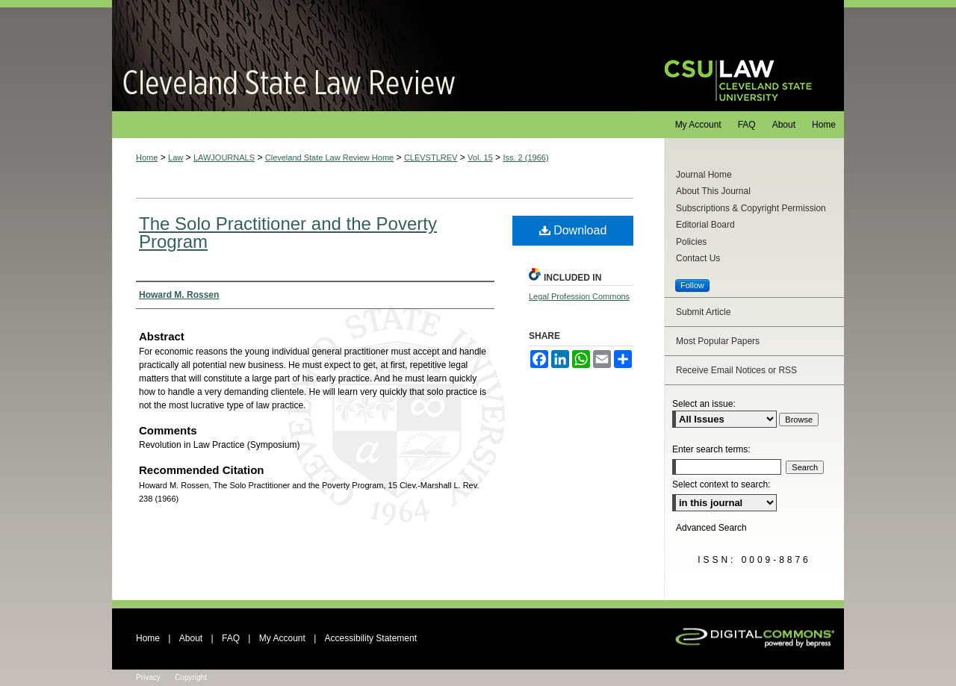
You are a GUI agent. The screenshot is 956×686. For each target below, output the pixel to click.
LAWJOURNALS (224, 157)
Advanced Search (711, 528)
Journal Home (704, 174)
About (190, 638)
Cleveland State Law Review (374, 55)
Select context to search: (721, 484)
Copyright (191, 677)
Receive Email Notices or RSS (736, 370)
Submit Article (703, 312)
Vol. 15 (480, 157)
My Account (282, 638)
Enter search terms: (711, 449)
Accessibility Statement (371, 638)
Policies (691, 242)
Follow (692, 285)
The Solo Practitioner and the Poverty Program (288, 232)
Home (147, 157)
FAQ (231, 638)
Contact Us (698, 258)
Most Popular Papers (718, 341)
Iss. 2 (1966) (525, 157)
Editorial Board (705, 224)
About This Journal (713, 191)
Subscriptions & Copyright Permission (751, 208)
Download (573, 230)
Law (175, 157)
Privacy (148, 677)
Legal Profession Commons (579, 296)
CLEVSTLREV (431, 157)
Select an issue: (704, 404)
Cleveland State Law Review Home (329, 157)
